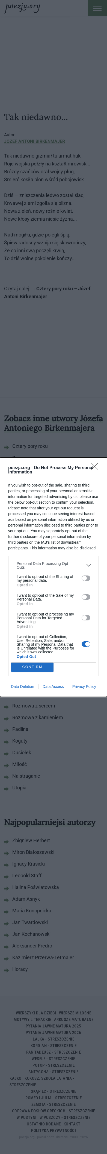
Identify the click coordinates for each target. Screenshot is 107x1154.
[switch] (86, 578)
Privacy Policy (84, 686)
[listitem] (53, 565)
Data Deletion (22, 686)
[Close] (96, 468)
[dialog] (53, 577)
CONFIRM (32, 667)
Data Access (53, 686)
